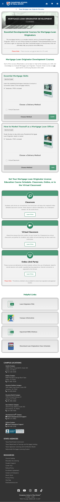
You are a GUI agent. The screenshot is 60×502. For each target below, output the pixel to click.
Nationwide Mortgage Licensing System (18, 449)
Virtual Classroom (13, 109)
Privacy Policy (10, 478)
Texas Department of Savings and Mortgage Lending (21, 444)
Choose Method (26, 117)
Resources (9, 455)
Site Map (8, 480)
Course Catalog (10, 458)
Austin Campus (10, 366)
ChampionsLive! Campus (14, 415)
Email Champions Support (15, 424)
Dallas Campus (10, 375)
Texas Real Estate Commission (15, 442)
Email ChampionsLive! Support (16, 416)
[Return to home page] (17, 3)
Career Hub (9, 465)
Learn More (30, 214)
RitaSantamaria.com (12, 482)
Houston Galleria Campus (13, 385)
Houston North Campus (13, 395)
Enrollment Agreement (12, 470)
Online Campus (10, 422)
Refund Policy (10, 468)
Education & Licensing (12, 461)
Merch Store (9, 475)
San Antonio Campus (12, 405)
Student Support (11, 463)
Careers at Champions (12, 473)
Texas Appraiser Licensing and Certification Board (20, 447)
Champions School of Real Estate (29, 495)
